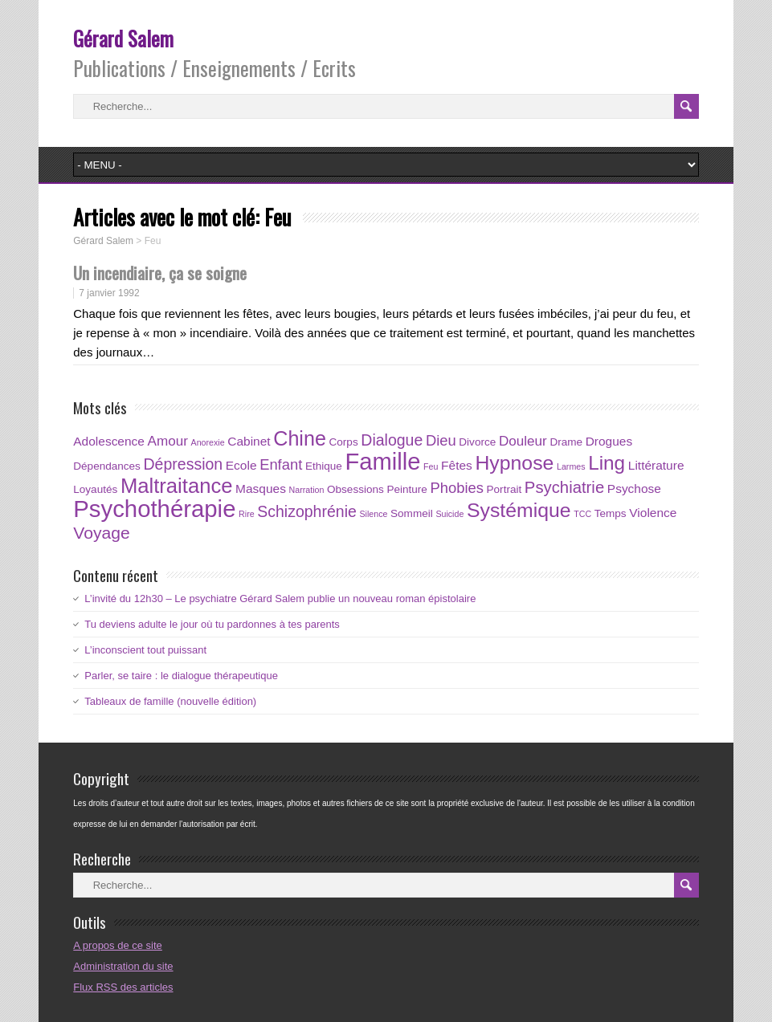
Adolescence (109, 441)
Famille (382, 461)
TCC (582, 514)
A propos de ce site (117, 945)
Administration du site (123, 966)
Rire (247, 514)
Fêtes (456, 465)
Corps (343, 442)
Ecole (241, 465)
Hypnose (514, 463)
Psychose (634, 488)
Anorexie (208, 442)
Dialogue (392, 440)
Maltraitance (176, 485)
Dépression (183, 464)
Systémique (519, 510)
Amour (168, 441)
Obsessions (355, 489)
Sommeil (411, 513)
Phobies (457, 487)
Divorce (477, 442)
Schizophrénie (307, 511)
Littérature (656, 465)
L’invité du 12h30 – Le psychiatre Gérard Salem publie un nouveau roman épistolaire (280, 598)
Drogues (609, 441)
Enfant (280, 464)
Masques (260, 488)
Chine (299, 438)
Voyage (101, 532)
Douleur (523, 441)
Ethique (323, 466)
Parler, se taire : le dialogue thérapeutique (181, 676)
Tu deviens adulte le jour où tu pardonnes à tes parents (212, 624)
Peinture (406, 489)
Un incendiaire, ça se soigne (160, 272)
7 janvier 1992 (109, 293)
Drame (565, 442)
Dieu (441, 440)
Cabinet (248, 441)
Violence (652, 512)
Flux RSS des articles (123, 987)
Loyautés (95, 489)
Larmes (571, 466)
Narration (307, 490)
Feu (430, 466)
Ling (606, 463)
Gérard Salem (123, 38)
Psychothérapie (154, 508)
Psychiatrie (564, 487)
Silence (373, 514)
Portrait (504, 489)
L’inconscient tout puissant (145, 650)
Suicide (449, 514)
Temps (610, 513)
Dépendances (107, 466)
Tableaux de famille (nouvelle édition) (170, 701)
